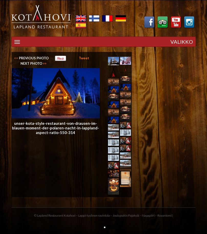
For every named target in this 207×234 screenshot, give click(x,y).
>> (33, 63)
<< (31, 58)
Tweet (84, 58)
